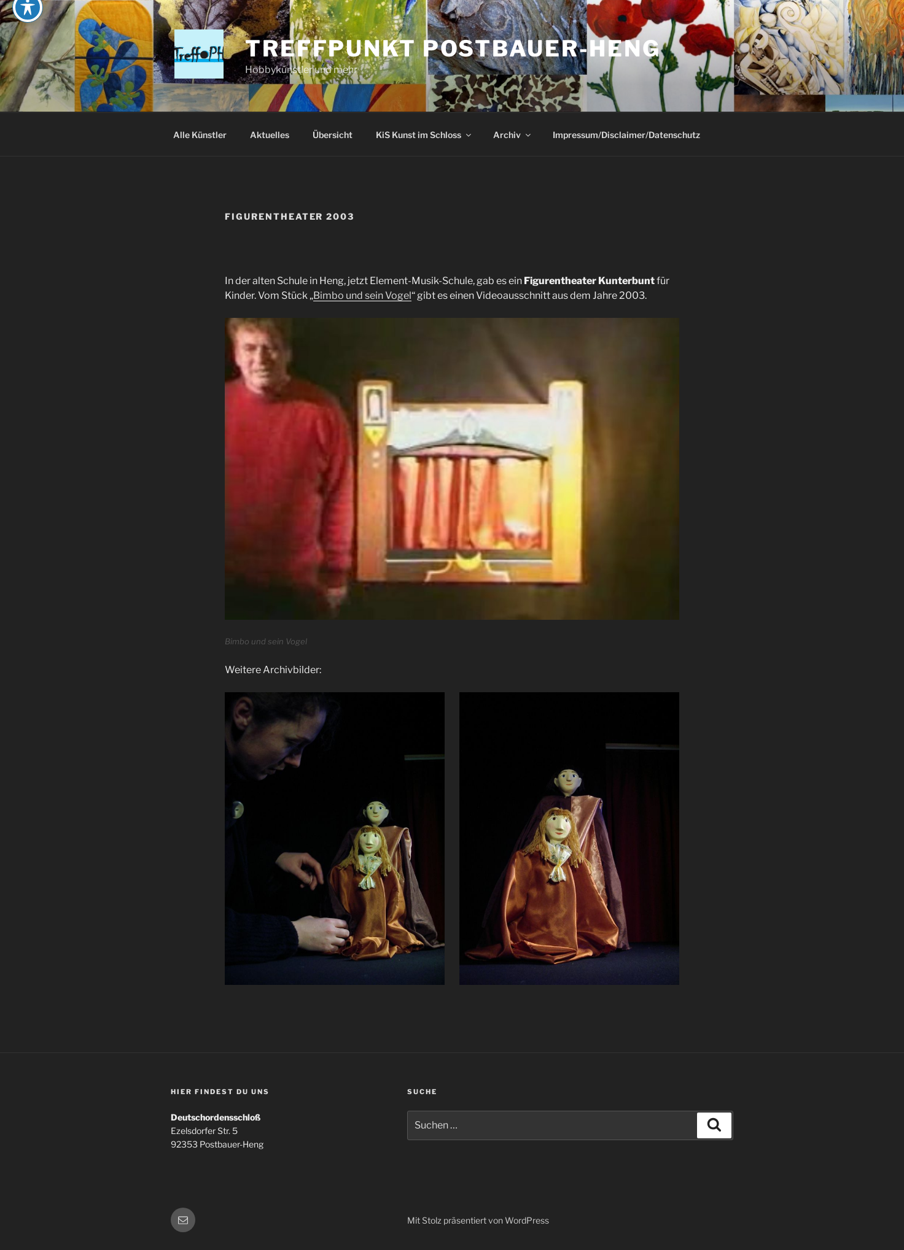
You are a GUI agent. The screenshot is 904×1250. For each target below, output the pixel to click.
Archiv (512, 134)
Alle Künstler (200, 134)
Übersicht (333, 134)
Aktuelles (269, 134)
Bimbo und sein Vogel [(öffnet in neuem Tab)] (362, 295)
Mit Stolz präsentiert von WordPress (478, 1220)
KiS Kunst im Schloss (424, 134)
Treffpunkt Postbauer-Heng (453, 48)
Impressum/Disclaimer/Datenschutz (626, 134)
